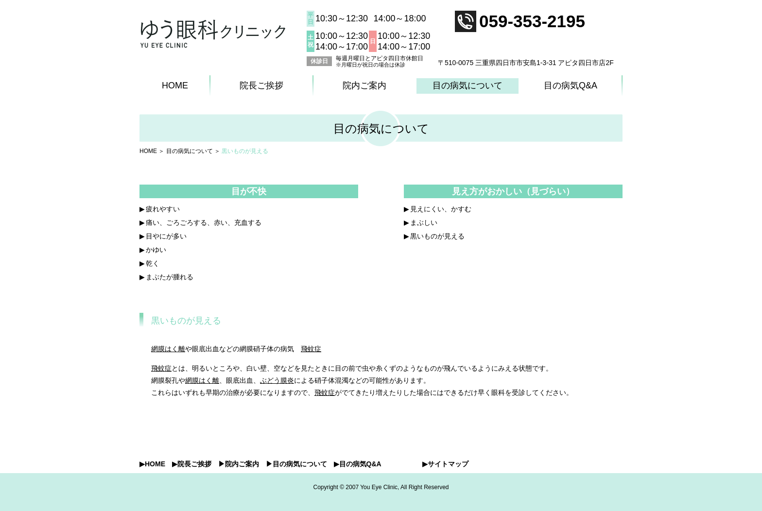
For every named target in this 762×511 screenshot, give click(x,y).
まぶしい (423, 222)
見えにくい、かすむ (440, 209)
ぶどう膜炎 (277, 380)
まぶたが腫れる (169, 277)
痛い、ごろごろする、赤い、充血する (203, 222)
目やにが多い (166, 236)
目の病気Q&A (570, 85)
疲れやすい (163, 209)
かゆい (156, 250)
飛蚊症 (311, 349)
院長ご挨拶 (261, 85)
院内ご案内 (364, 85)
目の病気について (467, 85)
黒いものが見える (437, 236)
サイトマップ (448, 464)
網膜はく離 (168, 349)
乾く (152, 263)
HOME (175, 85)
